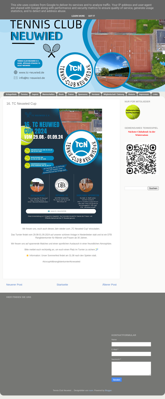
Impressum (144, 94)
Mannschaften (49, 94)
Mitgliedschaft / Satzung (113, 94)
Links (155, 94)
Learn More (78, 16)
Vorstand (95, 94)
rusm (91, 390)
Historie (131, 94)
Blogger (108, 390)
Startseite (62, 284)
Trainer (71, 94)
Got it (91, 16)
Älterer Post (109, 284)
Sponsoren (83, 94)
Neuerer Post (14, 284)
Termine (24, 94)
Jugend (35, 94)
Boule (61, 94)
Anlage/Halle (11, 94)
